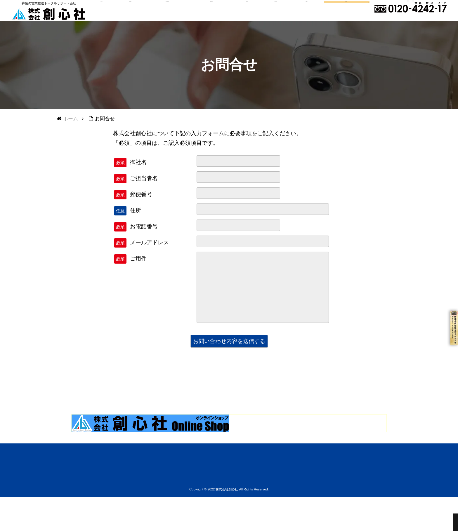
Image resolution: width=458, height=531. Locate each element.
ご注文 (171, 497)
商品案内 (138, 13)
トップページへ (184, 410)
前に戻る (234, 410)
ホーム (147, 497)
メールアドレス (149, 254)
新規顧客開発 (172, 13)
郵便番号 (141, 206)
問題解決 (213, 13)
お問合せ (300, 13)
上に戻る (279, 410)
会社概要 (271, 13)
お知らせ (112, 13)
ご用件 (138, 270)
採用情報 (245, 13)
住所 (135, 222)
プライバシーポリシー (238, 497)
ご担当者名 (144, 190)
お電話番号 (144, 238)
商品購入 (334, 13)
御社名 (138, 174)
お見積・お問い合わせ (294, 497)
